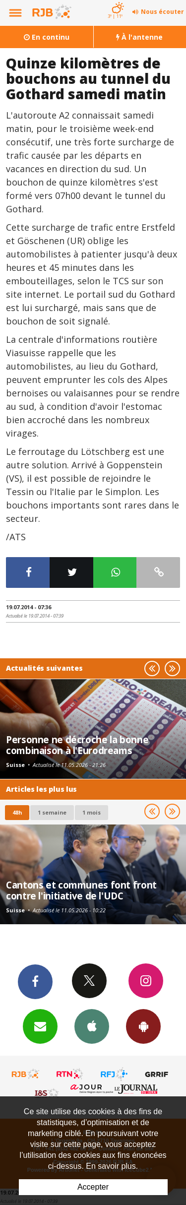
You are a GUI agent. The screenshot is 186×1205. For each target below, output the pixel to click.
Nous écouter (162, 11)
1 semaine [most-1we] (52, 812)
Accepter (93, 1187)
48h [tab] (17, 812)
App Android (143, 1026)
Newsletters (40, 1026)
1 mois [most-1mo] (91, 812)
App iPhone (91, 1026)
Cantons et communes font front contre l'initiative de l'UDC (81, 890)
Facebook (35, 981)
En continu (46, 37)
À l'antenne (139, 37)
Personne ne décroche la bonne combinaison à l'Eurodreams (77, 745)
